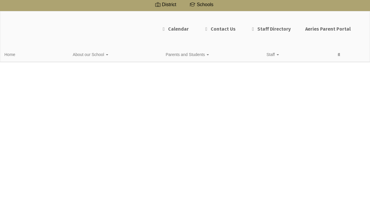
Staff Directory (249, 26)
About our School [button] (50, 53)
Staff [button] (135, 53)
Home (18, 53)
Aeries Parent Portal (306, 26)
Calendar (153, 26)
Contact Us (198, 26)
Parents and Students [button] (99, 53)
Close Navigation (179, 56)
